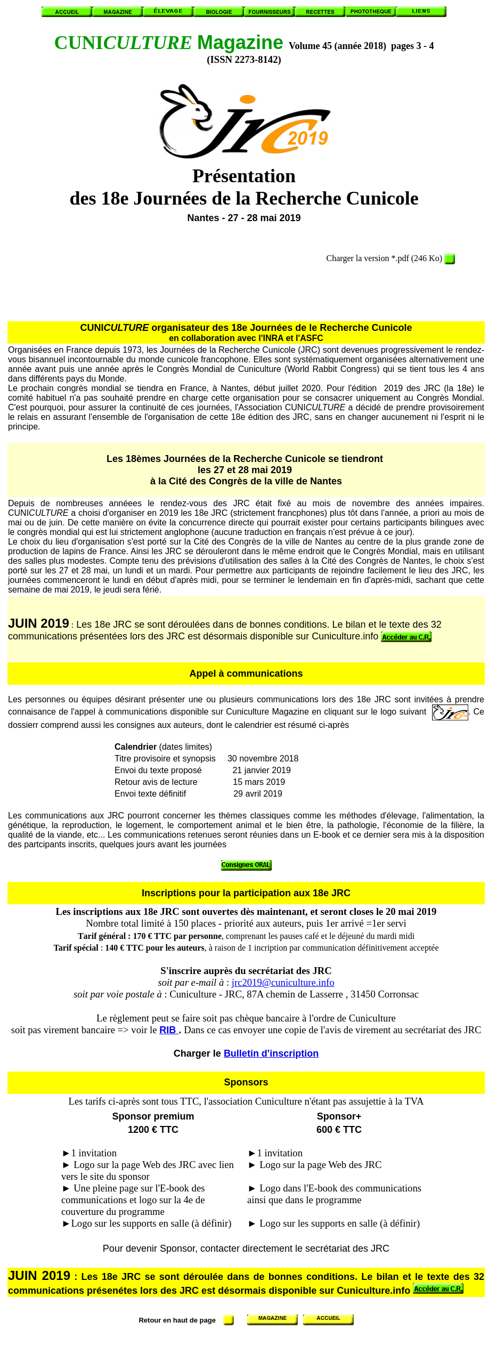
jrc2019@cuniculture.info (283, 982)
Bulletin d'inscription (271, 1053)
